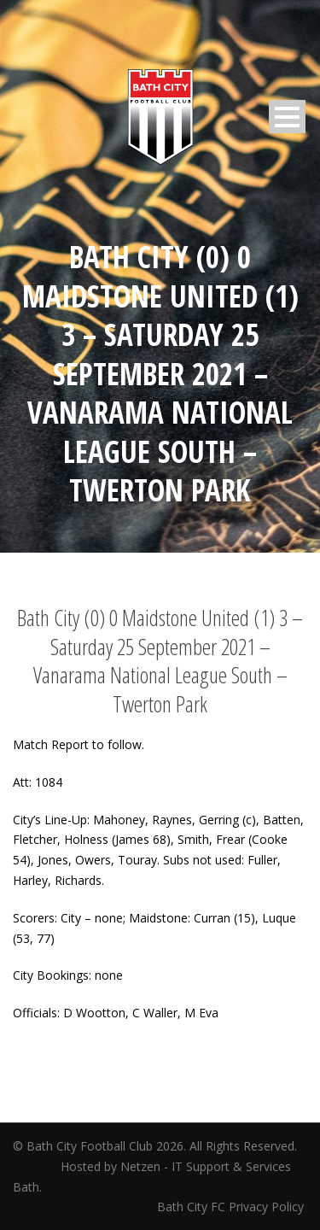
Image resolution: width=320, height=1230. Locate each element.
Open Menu (287, 116)
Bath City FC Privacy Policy (232, 1206)
